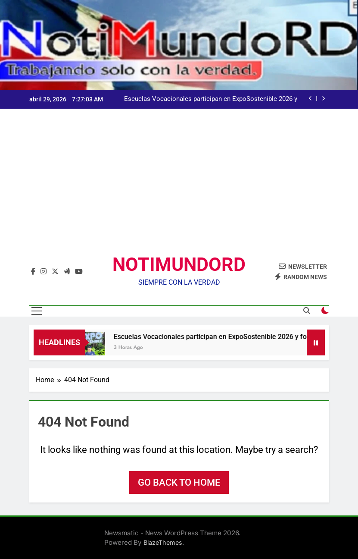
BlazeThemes (162, 542)
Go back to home (179, 482)
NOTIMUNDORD (179, 264)
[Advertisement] (179, 188)
